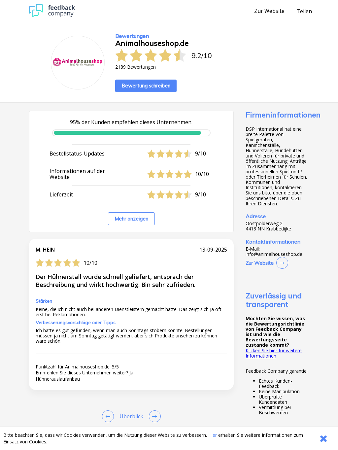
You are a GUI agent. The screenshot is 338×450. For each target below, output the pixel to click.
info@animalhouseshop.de (274, 254)
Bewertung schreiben (145, 86)
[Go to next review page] (153, 416)
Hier (212, 435)
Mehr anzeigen (131, 219)
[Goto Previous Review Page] (109, 416)
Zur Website (269, 11)
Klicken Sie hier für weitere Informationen (274, 353)
